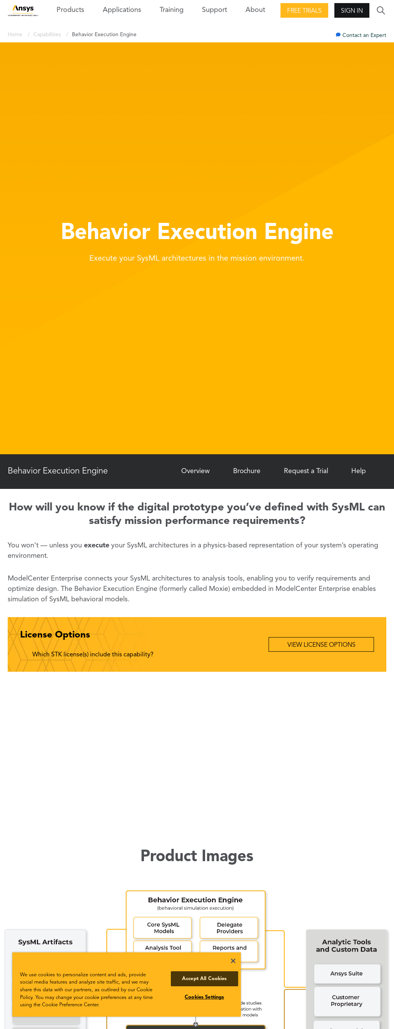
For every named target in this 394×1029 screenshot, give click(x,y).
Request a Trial (306, 471)
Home (16, 34)
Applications (122, 10)
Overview (195, 471)
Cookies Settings (204, 997)
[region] (126, 984)
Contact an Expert (364, 35)
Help (358, 471)
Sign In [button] (352, 11)
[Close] (233, 961)
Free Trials (304, 11)
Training (172, 10)
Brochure (246, 471)
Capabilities (47, 34)
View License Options (321, 645)
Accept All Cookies (204, 978)
